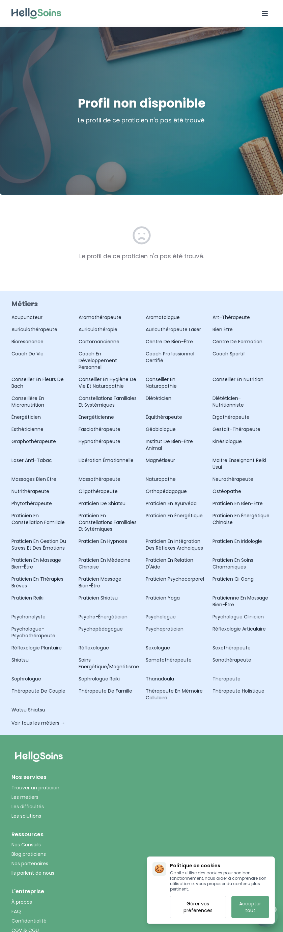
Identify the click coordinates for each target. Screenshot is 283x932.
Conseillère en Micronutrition (27, 401)
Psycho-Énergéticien (103, 616)
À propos (21, 902)
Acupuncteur (27, 317)
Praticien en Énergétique (174, 515)
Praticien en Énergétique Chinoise (241, 519)
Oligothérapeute (98, 491)
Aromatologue (163, 317)
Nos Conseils (26, 844)
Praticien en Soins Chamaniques (233, 563)
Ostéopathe (227, 491)
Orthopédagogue (166, 491)
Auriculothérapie (98, 329)
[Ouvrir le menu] (265, 13)
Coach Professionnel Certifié (170, 357)
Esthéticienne (27, 429)
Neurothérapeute (233, 479)
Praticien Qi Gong (233, 579)
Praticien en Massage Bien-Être (36, 563)
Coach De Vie (27, 353)
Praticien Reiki (27, 597)
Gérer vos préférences (198, 907)
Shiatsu (20, 660)
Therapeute (226, 678)
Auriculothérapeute (34, 329)
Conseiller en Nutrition (238, 379)
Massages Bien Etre (33, 479)
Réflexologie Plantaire (36, 647)
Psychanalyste (28, 616)
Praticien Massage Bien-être (100, 582)
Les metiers (24, 797)
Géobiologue (161, 429)
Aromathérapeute (100, 317)
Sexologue (158, 647)
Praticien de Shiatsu (102, 503)
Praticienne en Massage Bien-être (240, 601)
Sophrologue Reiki (99, 678)
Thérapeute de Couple (38, 691)
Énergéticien (26, 417)
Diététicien (158, 398)
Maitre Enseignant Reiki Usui (239, 463)
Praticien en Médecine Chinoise (105, 563)
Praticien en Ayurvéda (171, 503)
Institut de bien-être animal (169, 445)
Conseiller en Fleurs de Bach (37, 382)
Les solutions (26, 816)
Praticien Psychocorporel (175, 579)
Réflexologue (94, 647)
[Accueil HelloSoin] (36, 13)
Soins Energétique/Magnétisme (108, 663)
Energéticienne (96, 417)
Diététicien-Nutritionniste (228, 401)
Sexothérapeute (232, 647)
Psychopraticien (164, 628)
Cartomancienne (99, 341)
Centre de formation (237, 341)
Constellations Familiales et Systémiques (108, 401)
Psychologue (161, 616)
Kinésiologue (227, 441)
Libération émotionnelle (106, 460)
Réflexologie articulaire (239, 628)
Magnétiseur (160, 460)
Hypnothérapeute (99, 441)
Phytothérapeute (31, 503)
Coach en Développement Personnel (98, 360)
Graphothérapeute (33, 441)
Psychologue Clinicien (238, 616)
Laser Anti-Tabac (31, 460)
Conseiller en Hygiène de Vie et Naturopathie (107, 382)
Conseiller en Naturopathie (161, 382)
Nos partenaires (29, 863)
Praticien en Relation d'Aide (169, 563)
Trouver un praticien (35, 787)
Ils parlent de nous (32, 873)
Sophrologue (26, 678)
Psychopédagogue (101, 628)
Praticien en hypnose (103, 541)
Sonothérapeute (232, 660)
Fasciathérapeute (99, 429)
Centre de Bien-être (169, 341)
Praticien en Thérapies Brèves (37, 582)
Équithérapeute (164, 417)
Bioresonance (27, 341)
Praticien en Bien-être (238, 503)
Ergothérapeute (231, 417)
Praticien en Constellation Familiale (38, 519)
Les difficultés (27, 806)
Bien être (223, 329)
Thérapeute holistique (238, 691)
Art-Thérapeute (231, 317)
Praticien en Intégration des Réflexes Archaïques (174, 544)
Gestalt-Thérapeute (236, 429)
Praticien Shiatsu (98, 597)
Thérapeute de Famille (105, 691)
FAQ (16, 911)
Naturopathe (161, 479)
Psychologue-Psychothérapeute (33, 632)
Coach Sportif (229, 353)
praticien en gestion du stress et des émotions (38, 544)
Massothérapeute (99, 479)
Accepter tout (250, 907)
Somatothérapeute (169, 660)
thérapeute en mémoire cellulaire (174, 694)
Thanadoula (160, 678)
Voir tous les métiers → (38, 723)
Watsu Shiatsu (28, 709)
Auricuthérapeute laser (173, 329)
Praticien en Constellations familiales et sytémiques (108, 522)
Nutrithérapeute (30, 491)
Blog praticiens (28, 854)
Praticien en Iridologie (237, 541)
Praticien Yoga (163, 597)
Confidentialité (29, 921)
